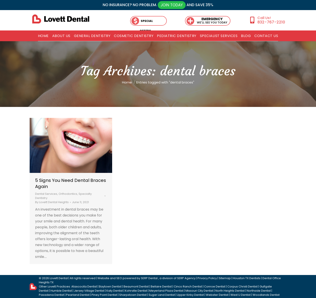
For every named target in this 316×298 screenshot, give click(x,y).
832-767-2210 (271, 22)
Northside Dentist (259, 291)
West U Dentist (240, 295)
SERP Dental (149, 278)
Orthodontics (68, 194)
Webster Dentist (217, 295)
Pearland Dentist (78, 295)
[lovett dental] (60, 18)
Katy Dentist (114, 291)
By (52, 202)
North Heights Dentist (230, 291)
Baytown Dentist (110, 286)
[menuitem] (43, 36)
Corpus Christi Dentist (242, 286)
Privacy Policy (207, 278)
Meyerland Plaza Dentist (166, 291)
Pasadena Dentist (51, 295)
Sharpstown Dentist (133, 295)
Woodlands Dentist (266, 295)
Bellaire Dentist (161, 286)
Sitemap (225, 278)
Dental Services (46, 194)
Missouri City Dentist (199, 291)
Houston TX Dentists (246, 278)
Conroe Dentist (214, 286)
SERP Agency (186, 278)
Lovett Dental (59, 278)
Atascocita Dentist (84, 286)
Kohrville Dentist (136, 291)
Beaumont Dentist (136, 286)
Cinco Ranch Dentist (188, 286)
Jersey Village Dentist (89, 291)
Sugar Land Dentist (162, 295)
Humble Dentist (61, 291)
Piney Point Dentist (104, 295)
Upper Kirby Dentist (190, 295)
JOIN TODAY (172, 5)
